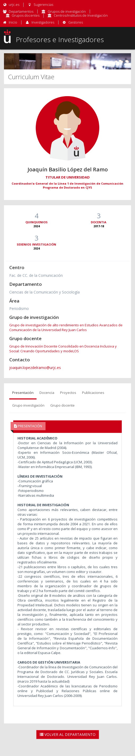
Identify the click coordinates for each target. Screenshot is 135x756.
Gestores (75, 22)
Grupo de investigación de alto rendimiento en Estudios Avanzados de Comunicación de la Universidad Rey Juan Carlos (66, 327)
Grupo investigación (28, 405)
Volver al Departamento (68, 734)
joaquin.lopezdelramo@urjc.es (35, 367)
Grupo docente (62, 405)
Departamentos (21, 11)
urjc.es (11, 4)
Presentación (23, 392)
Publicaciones (93, 392)
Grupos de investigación (67, 11)
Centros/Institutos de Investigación (81, 15)
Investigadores (43, 22)
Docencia (46, 392)
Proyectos (68, 392)
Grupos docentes (25, 15)
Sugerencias (40, 4)
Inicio (13, 22)
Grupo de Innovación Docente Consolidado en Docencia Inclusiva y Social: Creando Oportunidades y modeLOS (63, 348)
